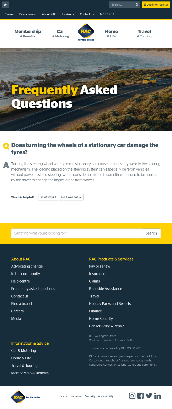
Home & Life (21, 358)
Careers (17, 311)
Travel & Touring (24, 366)
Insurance (97, 274)
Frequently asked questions (33, 289)
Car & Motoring (23, 351)
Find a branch (22, 304)
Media (16, 319)
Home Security (101, 319)
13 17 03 (107, 14)
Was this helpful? (22, 197)
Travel (94, 296)
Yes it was (48, 197)
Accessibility (105, 396)
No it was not (71, 197)
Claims (9, 14)
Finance (95, 311)
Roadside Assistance (105, 289)
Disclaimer (76, 396)
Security (90, 396)
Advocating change (27, 266)
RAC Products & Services (111, 259)
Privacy (62, 396)
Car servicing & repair (106, 326)
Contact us (87, 14)
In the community (25, 274)
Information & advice (30, 343)
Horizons (68, 14)
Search (151, 233)
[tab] (27, 33)
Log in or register (156, 4)
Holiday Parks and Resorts (110, 304)
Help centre (20, 281)
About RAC (49, 14)
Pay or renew (27, 14)
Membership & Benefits (30, 373)
